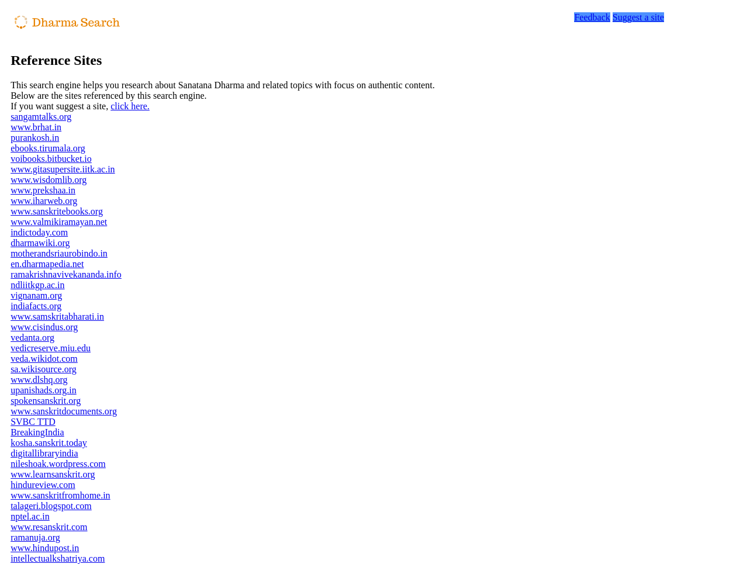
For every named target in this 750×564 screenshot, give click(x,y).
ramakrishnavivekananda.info (66, 274)
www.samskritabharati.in (57, 316)
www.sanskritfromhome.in (60, 495)
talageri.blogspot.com (51, 506)
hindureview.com (43, 485)
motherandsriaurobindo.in (59, 253)
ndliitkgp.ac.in (37, 285)
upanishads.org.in (44, 390)
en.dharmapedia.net (47, 264)
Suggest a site (638, 17)
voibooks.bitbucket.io (51, 159)
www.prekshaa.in (43, 190)
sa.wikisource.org (44, 369)
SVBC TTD (33, 422)
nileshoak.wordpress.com (58, 464)
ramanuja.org (35, 537)
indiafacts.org (36, 306)
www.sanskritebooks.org (57, 211)
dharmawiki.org (40, 243)
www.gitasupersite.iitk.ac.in (63, 169)
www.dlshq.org (39, 380)
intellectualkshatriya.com (58, 558)
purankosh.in (35, 138)
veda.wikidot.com (44, 359)
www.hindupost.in (45, 548)
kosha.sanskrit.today (49, 443)
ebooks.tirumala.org (48, 148)
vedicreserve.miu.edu (51, 348)
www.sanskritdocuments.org (64, 411)
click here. (130, 106)
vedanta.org (32, 337)
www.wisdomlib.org (49, 180)
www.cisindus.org (44, 327)
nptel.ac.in (30, 516)
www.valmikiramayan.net (59, 222)
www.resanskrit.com (49, 527)
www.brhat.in (36, 127)
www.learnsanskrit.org (53, 474)
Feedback (592, 17)
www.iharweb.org (44, 201)
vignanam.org (36, 295)
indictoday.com (39, 232)
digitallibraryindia (44, 453)
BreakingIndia (37, 432)
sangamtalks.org (41, 117)
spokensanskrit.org (46, 401)
